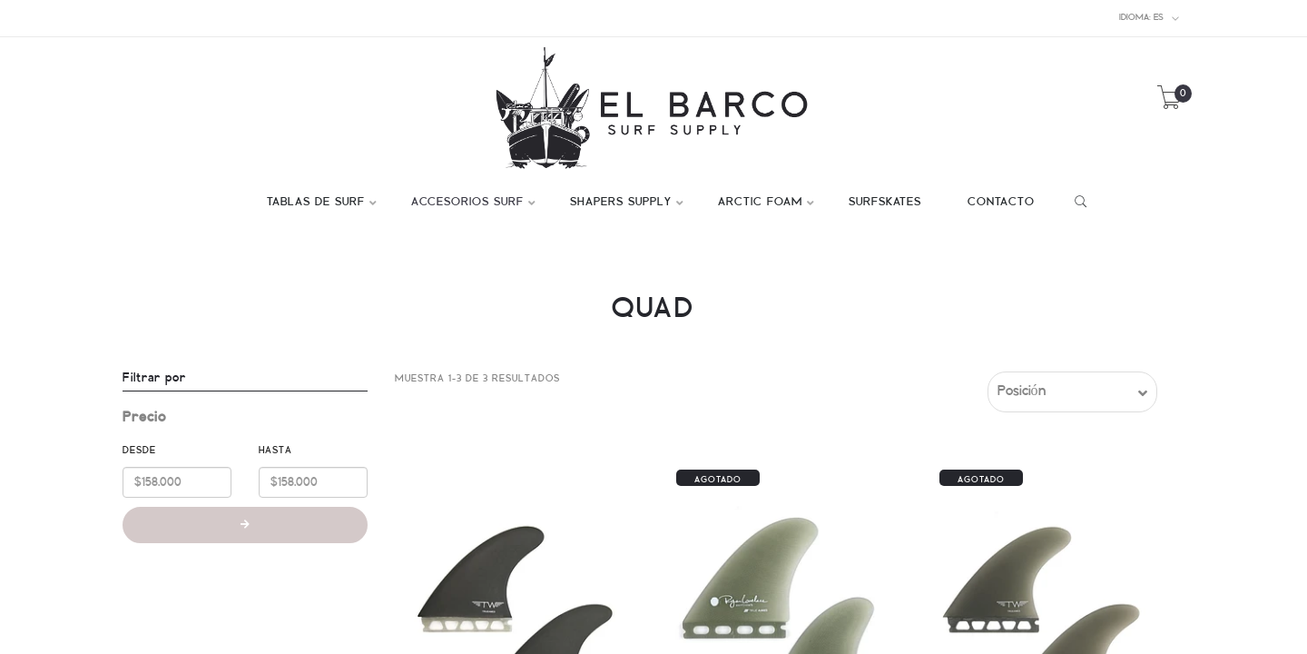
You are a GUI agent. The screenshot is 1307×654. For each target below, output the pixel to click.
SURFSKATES (885, 202)
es (1149, 18)
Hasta (275, 450)
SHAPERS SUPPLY (621, 202)
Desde (139, 450)
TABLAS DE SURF (316, 202)
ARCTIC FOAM (760, 202)
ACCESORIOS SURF (467, 202)
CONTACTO (1001, 202)
